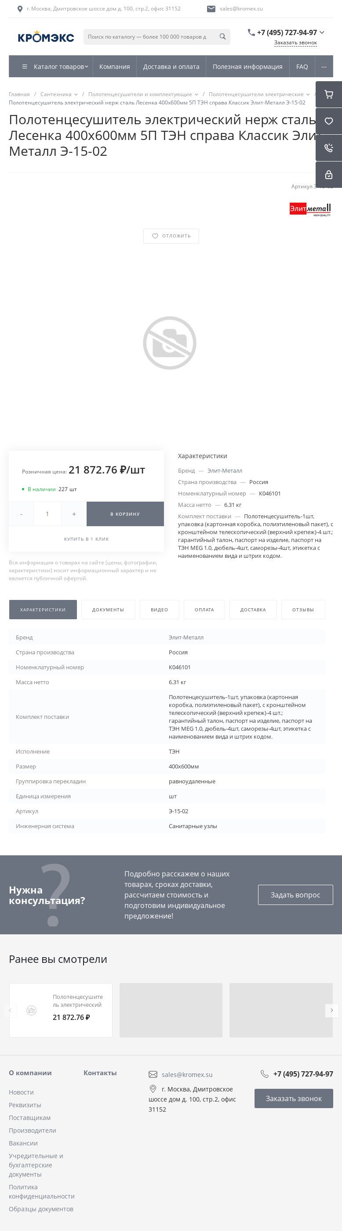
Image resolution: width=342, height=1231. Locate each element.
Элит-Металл (224, 470)
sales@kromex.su (241, 8)
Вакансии (23, 1143)
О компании (30, 1072)
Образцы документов (41, 1209)
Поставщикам (30, 1117)
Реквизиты (25, 1105)
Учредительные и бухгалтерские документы (36, 1165)
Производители (32, 1130)
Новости (21, 1092)
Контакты (100, 1072)
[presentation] (10, 1011)
